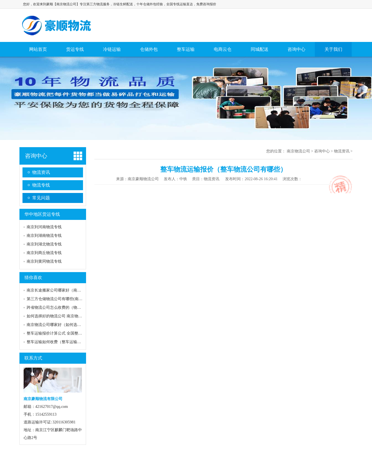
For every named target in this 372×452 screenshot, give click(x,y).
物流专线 (41, 185)
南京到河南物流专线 (44, 227)
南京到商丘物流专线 (44, 253)
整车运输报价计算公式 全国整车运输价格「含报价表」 (74, 333)
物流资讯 (41, 172)
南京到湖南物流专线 (44, 235)
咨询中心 (296, 49)
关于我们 (333, 49)
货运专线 (75, 49)
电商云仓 (223, 49)
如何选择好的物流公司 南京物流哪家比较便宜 (66, 316)
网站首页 (38, 49)
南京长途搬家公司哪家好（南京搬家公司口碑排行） (71, 290)
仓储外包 (149, 49)
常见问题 (41, 197)
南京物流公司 (57, 25)
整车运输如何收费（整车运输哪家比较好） (63, 342)
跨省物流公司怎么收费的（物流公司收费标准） (67, 307)
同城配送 (259, 49)
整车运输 (186, 49)
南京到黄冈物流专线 (44, 261)
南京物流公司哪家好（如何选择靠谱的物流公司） (69, 325)
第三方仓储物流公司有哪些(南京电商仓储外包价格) (71, 299)
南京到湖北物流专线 (44, 244)
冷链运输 (112, 49)
